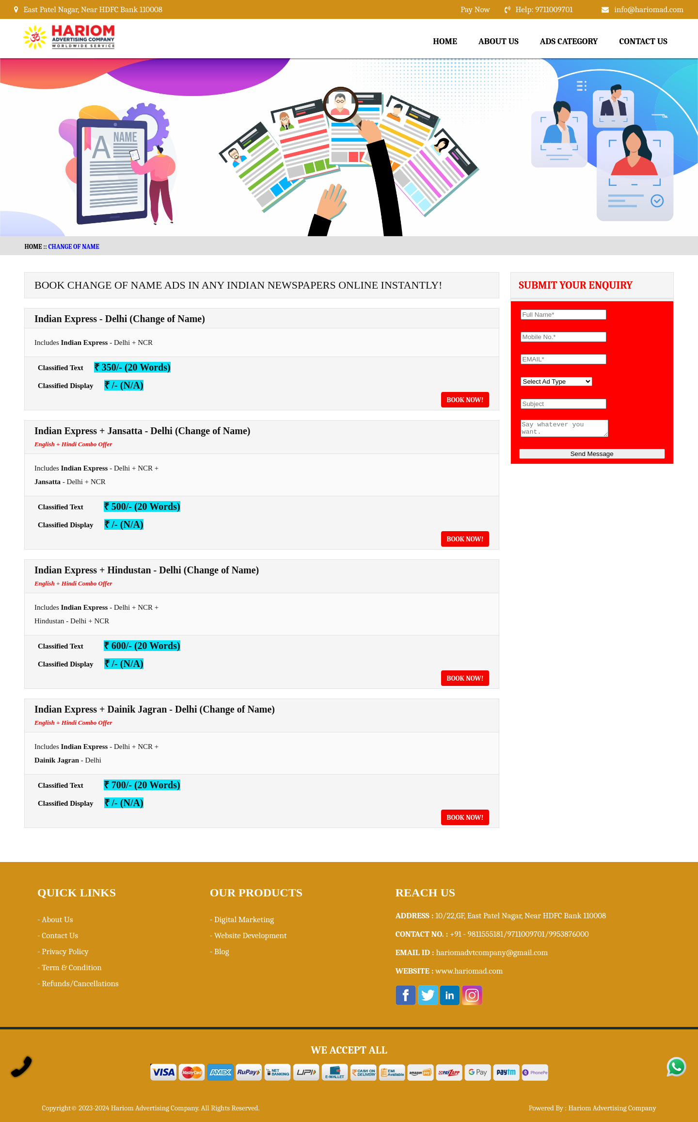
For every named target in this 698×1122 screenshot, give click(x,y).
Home (445, 41)
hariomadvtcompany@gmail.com (492, 952)
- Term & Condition (69, 967)
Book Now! (465, 400)
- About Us (55, 919)
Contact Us (643, 41)
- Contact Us (57, 935)
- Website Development (248, 935)
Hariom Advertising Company (612, 1108)
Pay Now (475, 9)
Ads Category (569, 41)
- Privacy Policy (63, 951)
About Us (498, 41)
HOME (33, 246)
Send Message (592, 456)
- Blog (219, 951)
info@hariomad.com (648, 9)
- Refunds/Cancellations (78, 983)
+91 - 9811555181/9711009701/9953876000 (519, 934)
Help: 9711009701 (544, 9)
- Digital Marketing (242, 919)
